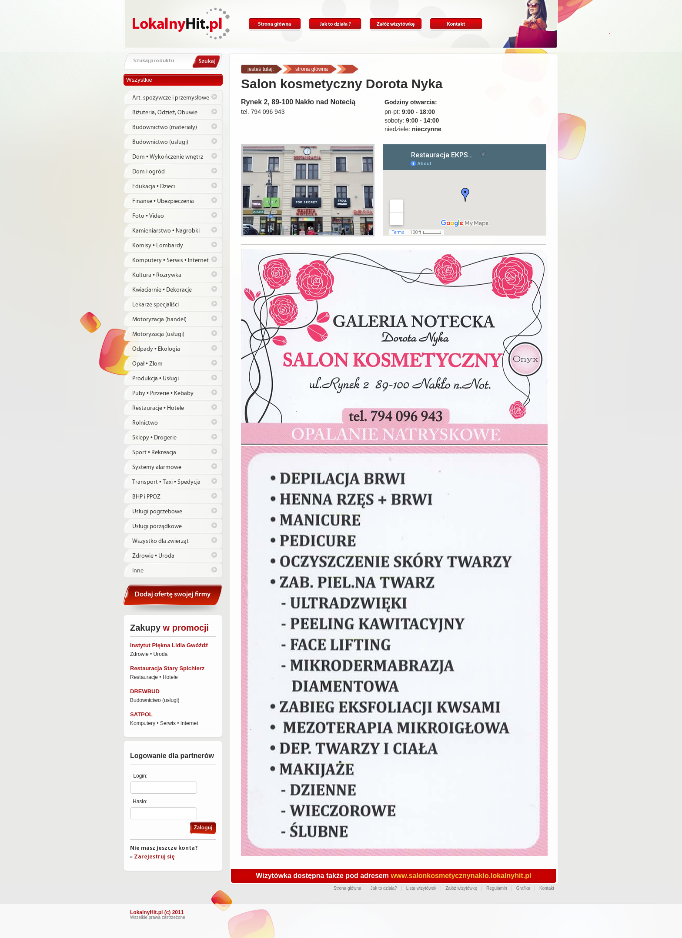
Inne (138, 570)
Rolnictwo (145, 422)
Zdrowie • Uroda (153, 555)
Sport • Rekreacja (154, 452)
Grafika (523, 888)
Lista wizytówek (421, 888)
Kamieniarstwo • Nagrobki (166, 230)
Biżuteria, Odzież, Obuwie (164, 112)
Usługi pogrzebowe (157, 511)
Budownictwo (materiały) (164, 127)
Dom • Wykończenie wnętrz (167, 156)
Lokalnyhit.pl (181, 23)
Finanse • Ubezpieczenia (163, 201)
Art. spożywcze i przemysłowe (170, 97)
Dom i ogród (148, 171)
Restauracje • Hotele (158, 408)
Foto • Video (148, 216)
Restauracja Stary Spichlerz (167, 668)
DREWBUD (145, 691)
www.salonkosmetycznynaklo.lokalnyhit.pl (461, 875)
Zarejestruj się (154, 857)
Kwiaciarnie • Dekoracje (162, 289)
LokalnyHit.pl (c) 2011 (157, 912)
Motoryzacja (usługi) (158, 334)
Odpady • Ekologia (156, 349)
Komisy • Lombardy (157, 245)
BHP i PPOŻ (146, 496)
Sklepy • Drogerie (154, 437)
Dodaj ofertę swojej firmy (173, 598)
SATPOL (141, 714)
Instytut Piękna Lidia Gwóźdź (169, 645)
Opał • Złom (147, 363)
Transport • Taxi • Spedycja (166, 482)
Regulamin (496, 888)
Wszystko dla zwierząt (160, 541)
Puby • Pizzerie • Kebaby (163, 393)
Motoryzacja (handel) (159, 319)
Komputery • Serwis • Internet (170, 260)
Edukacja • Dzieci (153, 186)
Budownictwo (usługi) (160, 142)
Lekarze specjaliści (155, 304)
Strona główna (275, 24)
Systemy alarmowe (156, 467)
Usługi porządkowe (157, 526)
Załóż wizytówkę (396, 24)
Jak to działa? (335, 24)
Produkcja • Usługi (155, 378)
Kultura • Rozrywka (156, 275)
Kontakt (456, 24)
